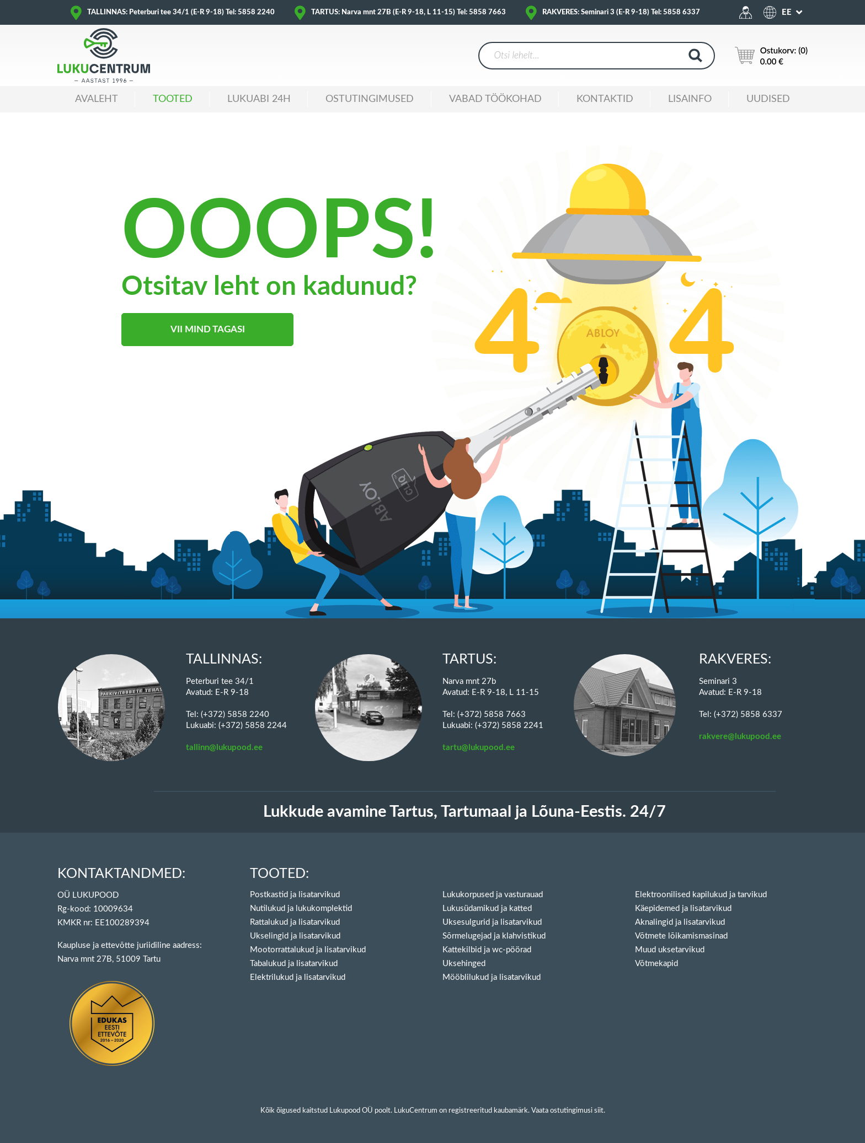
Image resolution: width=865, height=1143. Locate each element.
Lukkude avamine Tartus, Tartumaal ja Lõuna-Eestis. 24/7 (464, 812)
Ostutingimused (369, 99)
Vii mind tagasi (207, 329)
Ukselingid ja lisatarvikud (295, 936)
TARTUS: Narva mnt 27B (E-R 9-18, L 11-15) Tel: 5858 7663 (408, 12)
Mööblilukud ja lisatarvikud (491, 977)
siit (599, 1110)
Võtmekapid (656, 963)
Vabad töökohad (495, 99)
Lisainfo (690, 99)
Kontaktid (604, 99)
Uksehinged (463, 963)
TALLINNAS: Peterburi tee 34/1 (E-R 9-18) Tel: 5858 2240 (181, 12)
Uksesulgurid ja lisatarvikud (492, 922)
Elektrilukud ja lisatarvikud (297, 977)
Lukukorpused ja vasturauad (492, 895)
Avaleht (96, 99)
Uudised (768, 99)
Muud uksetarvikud (669, 950)
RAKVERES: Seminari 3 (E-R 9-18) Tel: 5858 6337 (621, 12)
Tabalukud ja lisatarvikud (294, 963)
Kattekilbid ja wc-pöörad (486, 950)
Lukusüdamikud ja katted (487, 908)
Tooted (173, 99)
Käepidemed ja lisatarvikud (683, 908)
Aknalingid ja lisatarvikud (680, 922)
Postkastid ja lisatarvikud (295, 895)
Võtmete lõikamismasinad (681, 936)
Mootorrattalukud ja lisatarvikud (308, 950)
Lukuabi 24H (259, 99)
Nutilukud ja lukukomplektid (301, 908)
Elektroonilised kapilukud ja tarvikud (701, 895)
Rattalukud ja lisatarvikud (295, 922)
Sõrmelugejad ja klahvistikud (494, 936)
